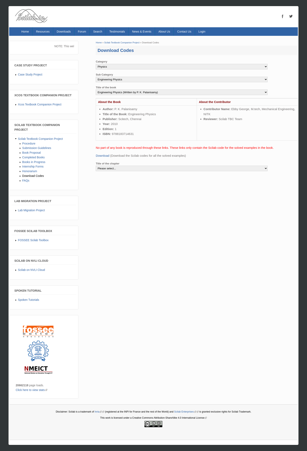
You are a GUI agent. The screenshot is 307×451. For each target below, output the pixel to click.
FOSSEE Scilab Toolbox (33, 240)
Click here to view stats (31, 390)
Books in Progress (33, 162)
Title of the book (106, 87)
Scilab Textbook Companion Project (40, 138)
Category (101, 61)
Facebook (283, 16)
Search (97, 31)
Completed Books (33, 157)
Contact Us (184, 31)
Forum (82, 31)
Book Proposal (31, 152)
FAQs (25, 180)
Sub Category (104, 74)
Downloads (64, 31)
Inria (98, 411)
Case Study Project (30, 74)
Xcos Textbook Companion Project (39, 104)
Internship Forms (32, 166)
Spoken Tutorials (28, 299)
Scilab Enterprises (185, 411)
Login (202, 31)
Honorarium (29, 171)
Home (25, 31)
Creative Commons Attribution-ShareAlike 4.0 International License (169, 417)
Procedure (28, 143)
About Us (164, 31)
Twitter (291, 16)
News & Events (141, 31)
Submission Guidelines (36, 148)
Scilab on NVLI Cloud (31, 269)
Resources (43, 31)
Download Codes (33, 175)
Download (102, 155)
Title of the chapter (107, 163)
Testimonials (117, 31)
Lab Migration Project (31, 210)
